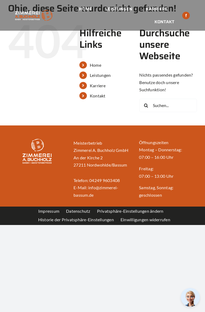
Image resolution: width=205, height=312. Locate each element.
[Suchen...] (168, 105)
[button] (130, 211)
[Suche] (146, 105)
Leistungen (100, 75)
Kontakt (98, 95)
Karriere (98, 85)
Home (95, 65)
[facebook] (186, 15)
